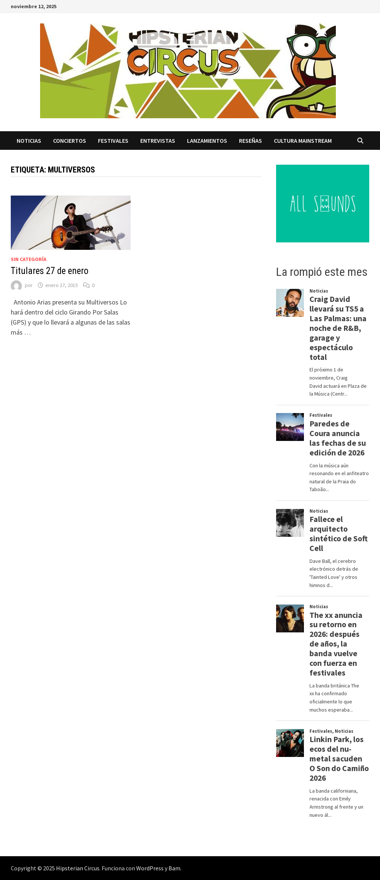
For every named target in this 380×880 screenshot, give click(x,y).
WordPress (150, 868)
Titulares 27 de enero (49, 270)
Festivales (113, 140)
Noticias (29, 140)
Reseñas (250, 140)
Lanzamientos (207, 140)
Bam (174, 868)
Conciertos (69, 140)
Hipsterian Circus (77, 868)
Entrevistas (157, 140)
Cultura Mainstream (303, 140)
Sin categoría (28, 259)
